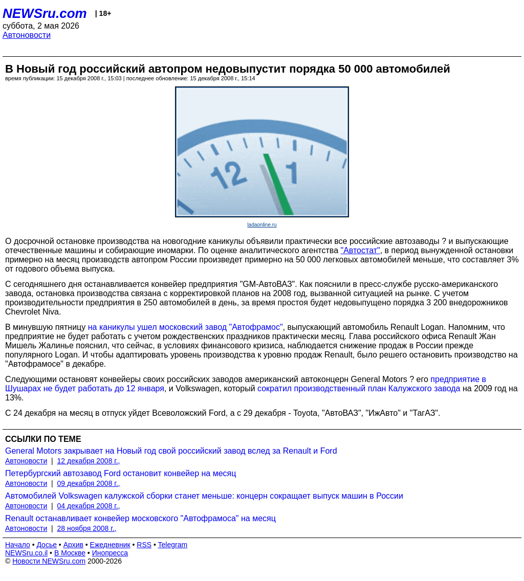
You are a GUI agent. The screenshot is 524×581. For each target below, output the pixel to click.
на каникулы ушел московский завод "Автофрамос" (185, 327)
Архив (73, 545)
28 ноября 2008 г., (87, 528)
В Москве (69, 553)
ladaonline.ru (261, 225)
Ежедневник (110, 545)
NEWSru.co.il (26, 553)
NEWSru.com (45, 13)
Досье (46, 545)
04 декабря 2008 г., (88, 506)
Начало (17, 545)
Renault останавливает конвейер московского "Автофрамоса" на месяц (140, 518)
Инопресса (110, 553)
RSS (144, 545)
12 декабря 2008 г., (88, 461)
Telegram (173, 545)
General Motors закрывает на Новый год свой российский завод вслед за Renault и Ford (171, 450)
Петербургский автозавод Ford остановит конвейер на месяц (120, 473)
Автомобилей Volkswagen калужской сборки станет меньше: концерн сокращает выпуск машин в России (204, 495)
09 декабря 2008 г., (88, 483)
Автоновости (27, 35)
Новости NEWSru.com (48, 561)
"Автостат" (360, 250)
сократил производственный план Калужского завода (358, 388)
